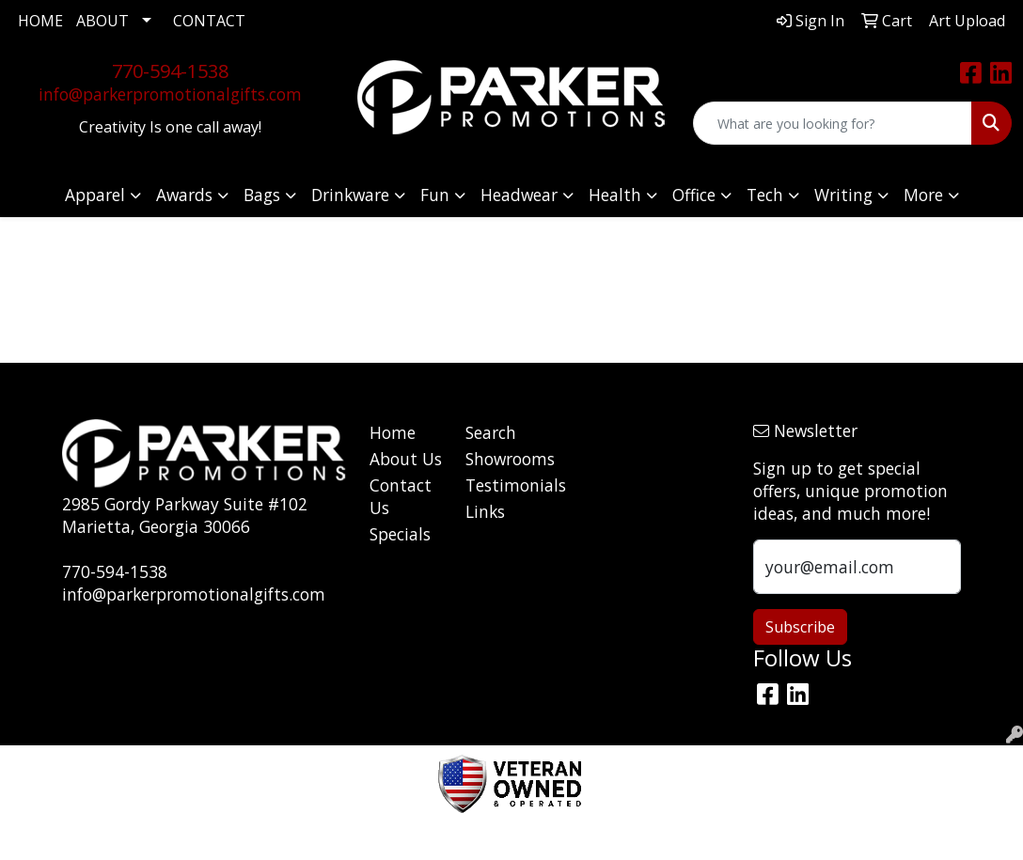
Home (393, 432)
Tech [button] (765, 194)
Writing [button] (843, 194)
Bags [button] (262, 194)
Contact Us (401, 496)
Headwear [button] (519, 194)
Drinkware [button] (350, 194)
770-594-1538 (170, 71)
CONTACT (209, 20)
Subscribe (800, 627)
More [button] (923, 194)
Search (490, 432)
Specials (400, 534)
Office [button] (694, 194)
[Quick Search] (832, 123)
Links (485, 511)
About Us (406, 458)
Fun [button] (434, 194)
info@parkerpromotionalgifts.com (170, 94)
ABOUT (102, 20)
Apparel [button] (95, 194)
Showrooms (502, 458)
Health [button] (615, 194)
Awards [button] (184, 194)
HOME (40, 20)
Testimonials (502, 485)
